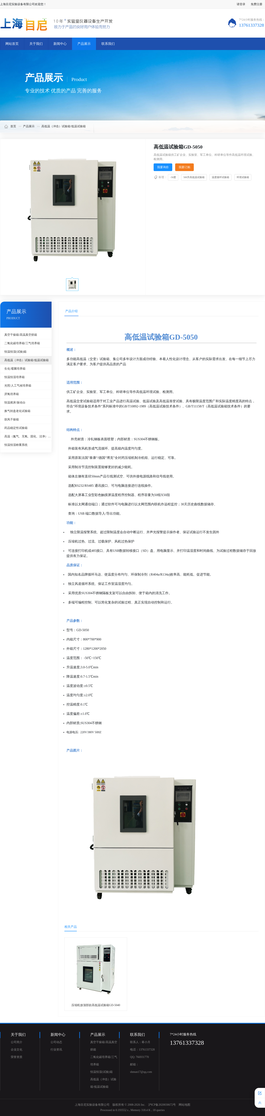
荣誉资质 (16, 1057)
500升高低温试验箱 (194, 177)
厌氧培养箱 (11, 394)
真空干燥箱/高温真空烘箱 (20, 334)
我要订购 (184, 167)
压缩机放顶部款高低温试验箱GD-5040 (95, 1005)
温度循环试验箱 (220, 177)
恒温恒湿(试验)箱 (15, 351)
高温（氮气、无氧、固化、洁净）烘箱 (28, 436)
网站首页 (12, 43)
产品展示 (84, 43)
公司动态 (56, 1042)
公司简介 (16, 1042)
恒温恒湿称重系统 (16, 444)
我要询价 (163, 167)
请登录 (241, 4)
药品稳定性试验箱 (16, 428)
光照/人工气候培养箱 (17, 385)
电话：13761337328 (142, 1049)
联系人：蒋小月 (140, 1042)
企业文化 (16, 1049)
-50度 (173, 177)
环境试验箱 (243, 177)
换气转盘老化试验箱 (17, 411)
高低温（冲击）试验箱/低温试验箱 (63, 126)
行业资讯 (56, 1049)
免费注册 (256, 4)
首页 (10, 126)
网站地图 (184, 1104)
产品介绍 (71, 311)
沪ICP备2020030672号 (162, 1104)
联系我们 (108, 43)
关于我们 (36, 43)
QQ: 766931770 (139, 1057)
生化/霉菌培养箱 (14, 368)
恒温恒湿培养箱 (14, 377)
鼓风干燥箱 (11, 419)
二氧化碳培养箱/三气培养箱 (22, 343)
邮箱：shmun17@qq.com (141, 1068)
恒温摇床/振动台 (14, 402)
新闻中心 (60, 43)
